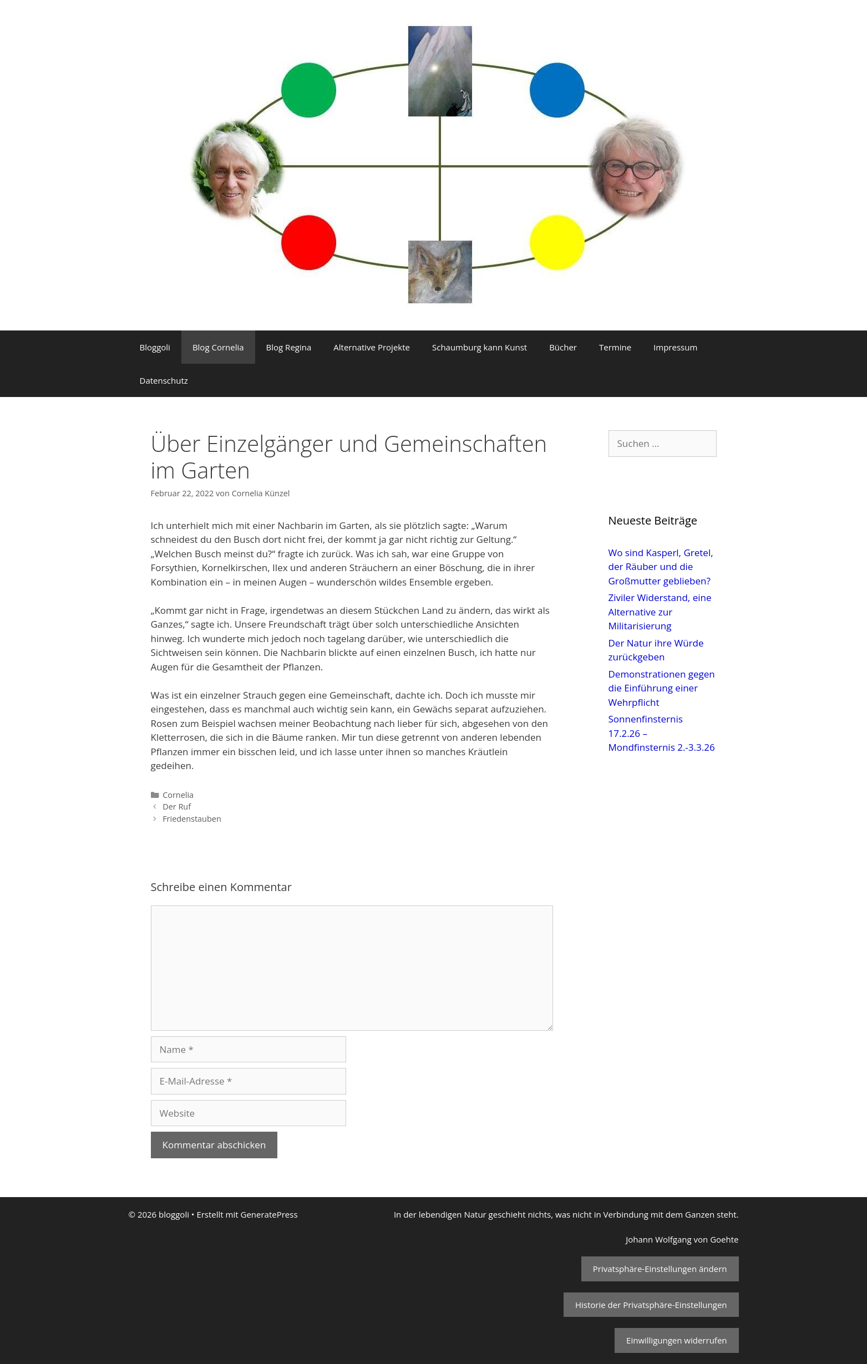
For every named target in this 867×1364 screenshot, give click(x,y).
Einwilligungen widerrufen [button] (676, 1340)
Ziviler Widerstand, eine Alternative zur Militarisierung (660, 611)
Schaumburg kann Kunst (479, 347)
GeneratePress (269, 1214)
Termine (615, 347)
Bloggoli (155, 347)
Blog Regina (289, 347)
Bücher (563, 347)
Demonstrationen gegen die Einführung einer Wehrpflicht (662, 688)
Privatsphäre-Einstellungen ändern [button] (660, 1268)
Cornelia (178, 795)
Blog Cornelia (218, 347)
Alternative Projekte (371, 347)
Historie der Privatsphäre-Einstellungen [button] (651, 1304)
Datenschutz (164, 380)
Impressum (675, 347)
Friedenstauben (192, 818)
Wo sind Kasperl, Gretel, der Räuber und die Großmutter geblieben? (661, 566)
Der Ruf (177, 806)
